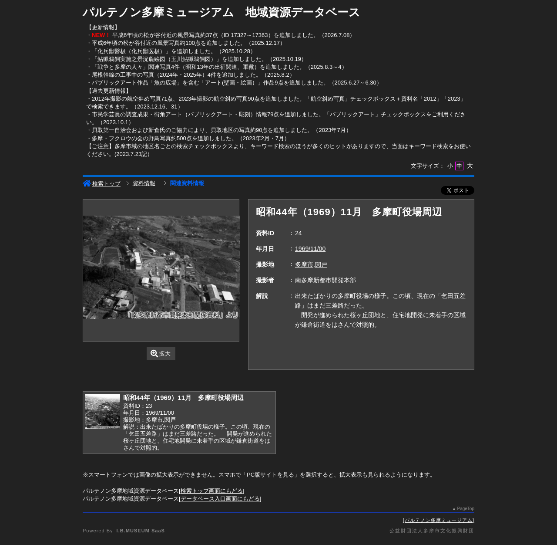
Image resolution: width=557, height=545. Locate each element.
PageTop (465, 508)
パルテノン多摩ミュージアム (439, 520)
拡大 (161, 353)
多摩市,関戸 (311, 264)
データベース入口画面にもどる (220, 498)
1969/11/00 (310, 248)
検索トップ (102, 183)
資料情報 (144, 183)
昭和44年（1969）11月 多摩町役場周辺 (183, 397)
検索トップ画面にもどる (212, 490)
